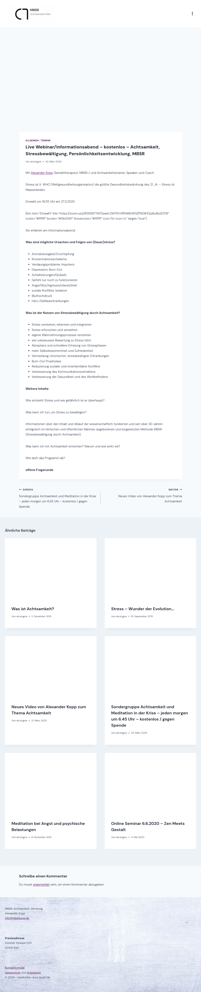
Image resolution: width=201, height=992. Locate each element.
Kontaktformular (15, 967)
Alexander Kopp (42, 173)
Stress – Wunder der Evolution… (142, 608)
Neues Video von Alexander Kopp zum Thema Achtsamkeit (143, 495)
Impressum (35, 972)
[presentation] (50, 568)
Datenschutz (13, 972)
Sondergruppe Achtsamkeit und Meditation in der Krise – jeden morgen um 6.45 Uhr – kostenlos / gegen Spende (58, 498)
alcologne (36, 161)
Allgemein (32, 140)
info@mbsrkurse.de (17, 918)
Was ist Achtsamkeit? (32, 608)
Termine (46, 140)
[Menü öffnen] (192, 13)
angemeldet (41, 885)
